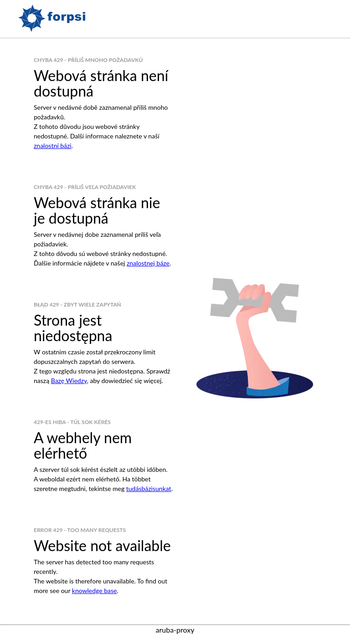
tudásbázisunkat (148, 488)
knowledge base (94, 590)
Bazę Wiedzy (69, 380)
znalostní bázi (53, 145)
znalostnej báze (148, 263)
